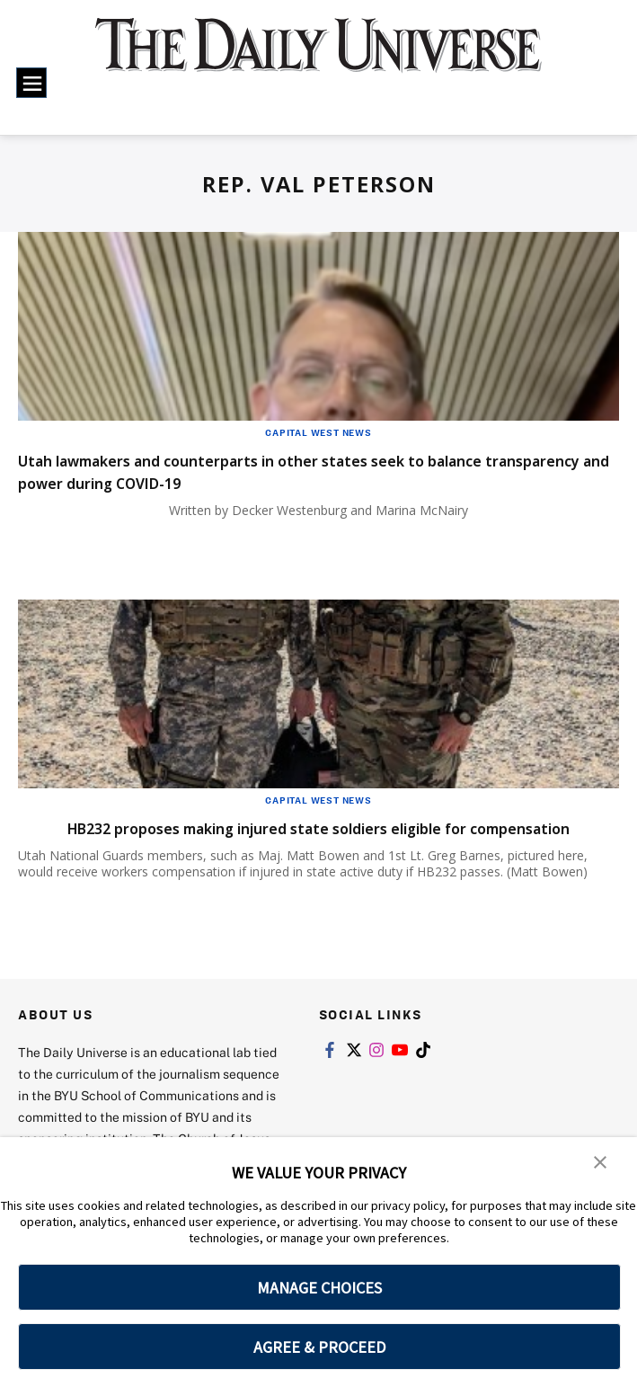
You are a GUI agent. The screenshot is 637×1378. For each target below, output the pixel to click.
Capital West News (318, 432)
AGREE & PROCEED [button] (319, 1347)
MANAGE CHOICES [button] (319, 1287)
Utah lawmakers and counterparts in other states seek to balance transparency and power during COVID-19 (313, 471)
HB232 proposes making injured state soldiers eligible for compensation (276, 838)
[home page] (318, 56)
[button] (601, 1163)
